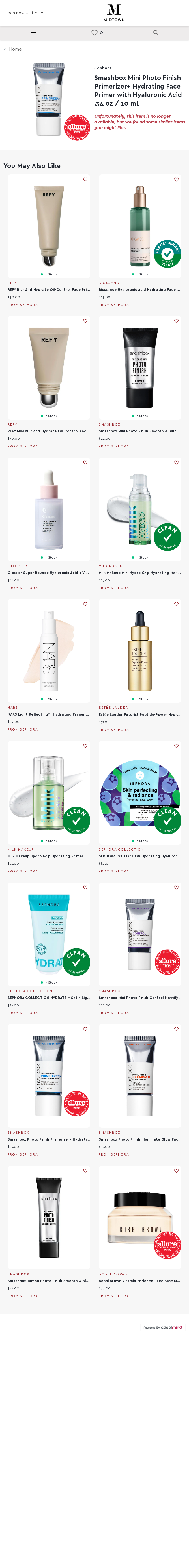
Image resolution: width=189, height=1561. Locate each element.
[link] (94, 33)
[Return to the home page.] (114, 12)
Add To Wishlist (85, 179)
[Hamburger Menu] (33, 32)
